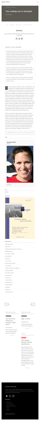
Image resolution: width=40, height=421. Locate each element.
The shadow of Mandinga (9, 270)
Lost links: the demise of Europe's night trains (12, 268)
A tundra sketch (7, 258)
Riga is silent (25, 319)
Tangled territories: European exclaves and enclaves (13, 249)
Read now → (12, 335)
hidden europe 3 (18, 24)
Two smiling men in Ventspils (9, 253)
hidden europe (25, 321)
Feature (13, 47)
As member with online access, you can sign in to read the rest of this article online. (20, 132)
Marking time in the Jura (8, 251)
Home (7, 24)
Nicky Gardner (9, 327)
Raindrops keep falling (8, 284)
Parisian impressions (8, 256)
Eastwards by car (8, 289)
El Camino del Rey (8, 277)
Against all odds (7, 246)
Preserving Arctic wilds (8, 282)
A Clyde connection (8, 265)
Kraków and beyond (8, 275)
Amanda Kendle (18, 47)
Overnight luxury (7, 287)
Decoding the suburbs (8, 280)
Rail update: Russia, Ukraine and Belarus (26, 342)
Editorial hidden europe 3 (9, 244)
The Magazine (12, 24)
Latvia (6, 192)
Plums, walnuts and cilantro (9, 272)
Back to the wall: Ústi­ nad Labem (10, 263)
